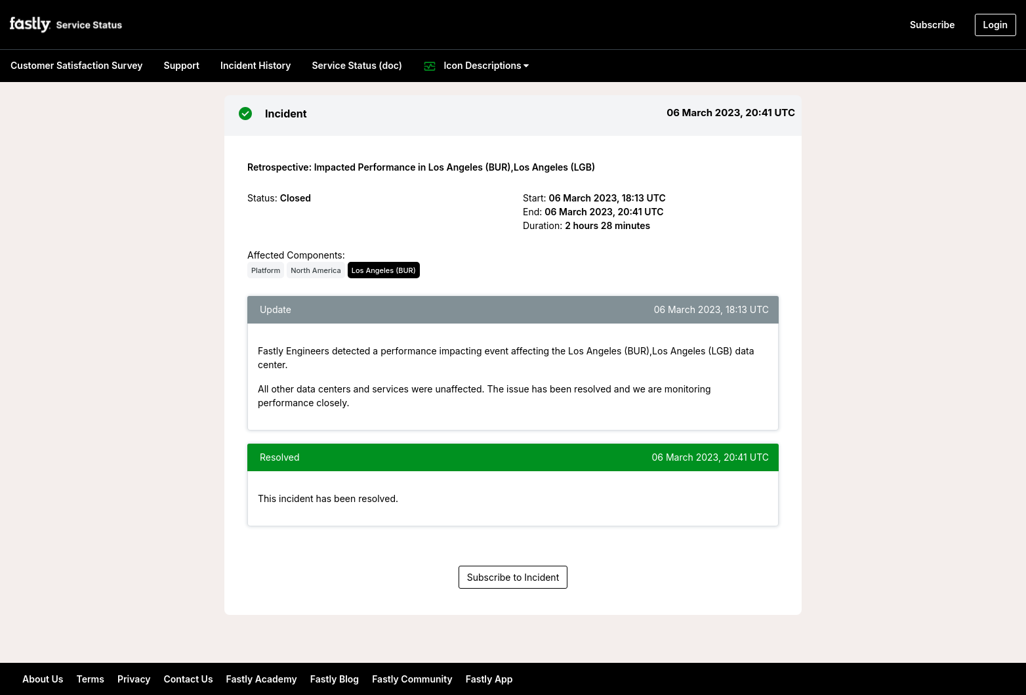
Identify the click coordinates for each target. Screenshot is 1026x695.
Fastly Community (412, 678)
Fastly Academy (261, 678)
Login (995, 24)
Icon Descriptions (476, 66)
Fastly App (489, 678)
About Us (42, 678)
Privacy (134, 678)
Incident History (255, 65)
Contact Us (188, 678)
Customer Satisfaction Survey (76, 65)
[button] (67, 24)
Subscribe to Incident (513, 577)
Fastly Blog (334, 678)
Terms (90, 678)
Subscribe (932, 24)
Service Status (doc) (356, 65)
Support (181, 65)
